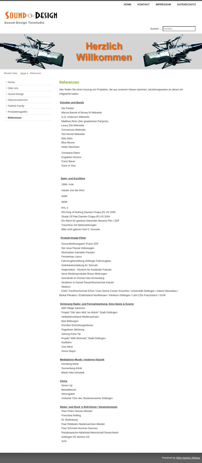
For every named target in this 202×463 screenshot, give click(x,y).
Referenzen (15, 117)
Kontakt (143, 4)
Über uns (13, 88)
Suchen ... (156, 28)
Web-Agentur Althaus (188, 457)
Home (127, 4)
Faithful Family (16, 105)
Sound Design (16, 94)
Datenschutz (186, 4)
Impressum (163, 4)
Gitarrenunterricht (18, 99)
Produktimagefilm (17, 111)
